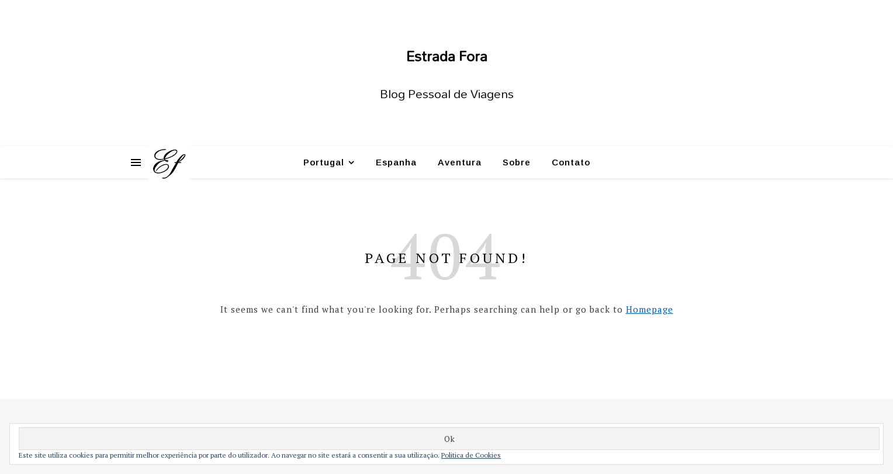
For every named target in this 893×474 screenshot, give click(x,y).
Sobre (517, 162)
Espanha (396, 162)
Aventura (460, 162)
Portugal (323, 162)
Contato (571, 162)
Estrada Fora (446, 56)
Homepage (649, 309)
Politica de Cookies (471, 455)
